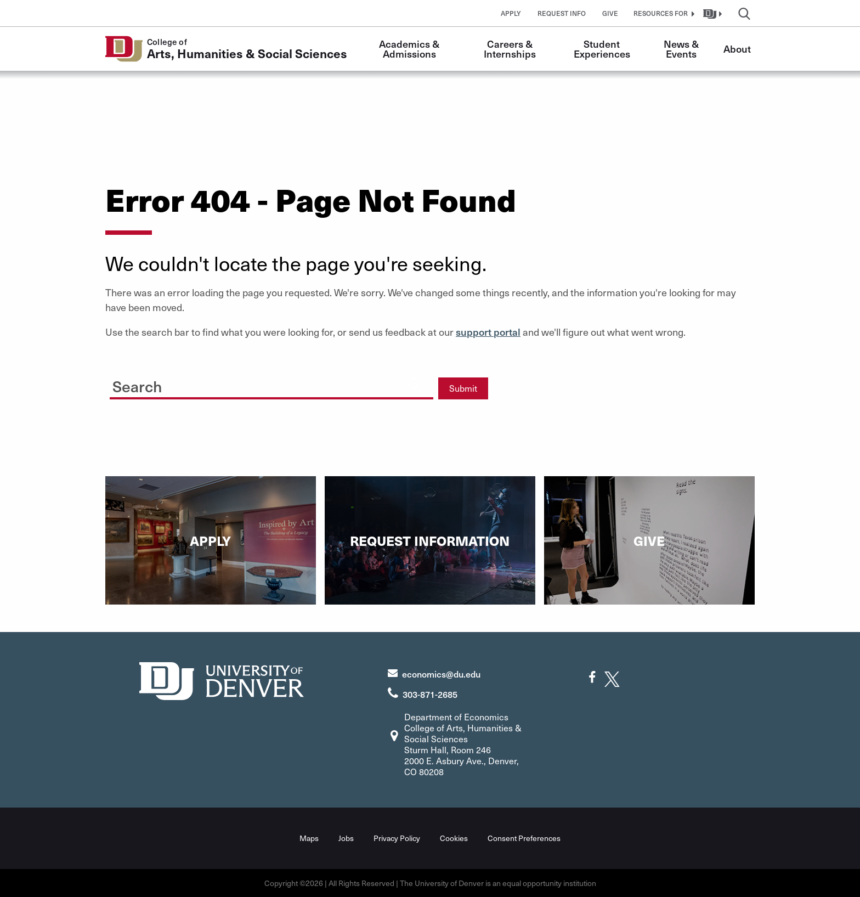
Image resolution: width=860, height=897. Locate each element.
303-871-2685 (430, 694)
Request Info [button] (562, 13)
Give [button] (610, 13)
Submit (463, 388)
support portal (488, 332)
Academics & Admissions (410, 48)
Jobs (346, 838)
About (737, 48)
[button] (662, 13)
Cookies (454, 838)
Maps (309, 838)
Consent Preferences (524, 838)
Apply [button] (511, 13)
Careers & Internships (510, 48)
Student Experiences (602, 48)
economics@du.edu (441, 674)
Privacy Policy (397, 838)
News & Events (682, 48)
